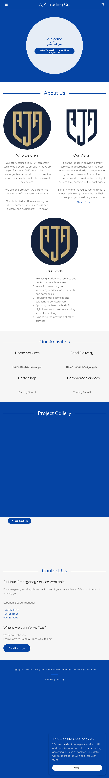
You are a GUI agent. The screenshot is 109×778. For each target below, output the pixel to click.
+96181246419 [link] (11, 679)
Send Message (17, 718)
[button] (11, 4)
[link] (54, 5)
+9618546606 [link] (11, 683)
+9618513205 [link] (10, 687)
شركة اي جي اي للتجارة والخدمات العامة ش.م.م (54, 54)
